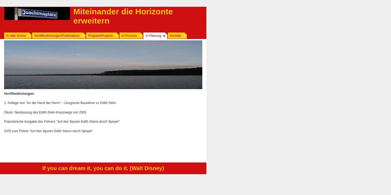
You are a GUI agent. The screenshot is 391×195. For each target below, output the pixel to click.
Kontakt (175, 36)
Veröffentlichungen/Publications (57, 36)
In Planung (153, 36)
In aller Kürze (16, 36)
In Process (129, 36)
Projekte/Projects (100, 36)
